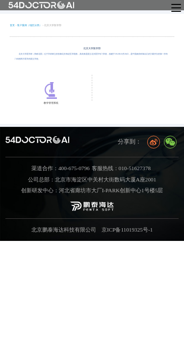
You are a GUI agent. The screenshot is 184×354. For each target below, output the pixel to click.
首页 (12, 25)
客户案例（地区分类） (29, 25)
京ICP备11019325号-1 (127, 230)
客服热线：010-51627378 (121, 168)
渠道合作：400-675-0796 (60, 168)
